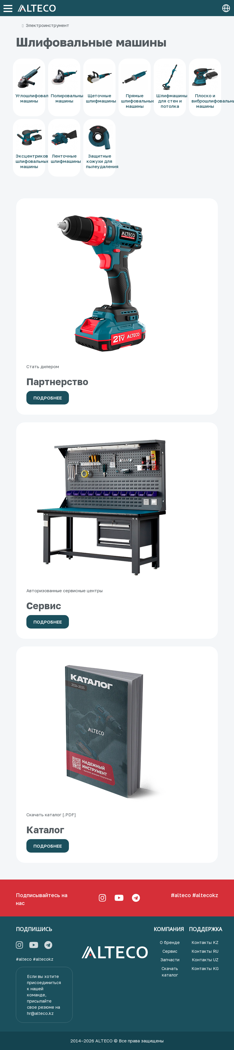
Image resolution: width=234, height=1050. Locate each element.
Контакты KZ (204, 942)
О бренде (170, 942)
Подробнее (47, 397)
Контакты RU (204, 951)
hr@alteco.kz (40, 1013)
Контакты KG (205, 968)
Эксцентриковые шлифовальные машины (35, 161)
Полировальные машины (68, 98)
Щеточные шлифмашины (101, 98)
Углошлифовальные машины (37, 98)
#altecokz (205, 895)
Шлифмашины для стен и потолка (171, 101)
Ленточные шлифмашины (66, 158)
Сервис (169, 951)
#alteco (181, 895)
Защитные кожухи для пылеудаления (102, 161)
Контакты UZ (205, 959)
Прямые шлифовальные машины (138, 101)
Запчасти (169, 959)
